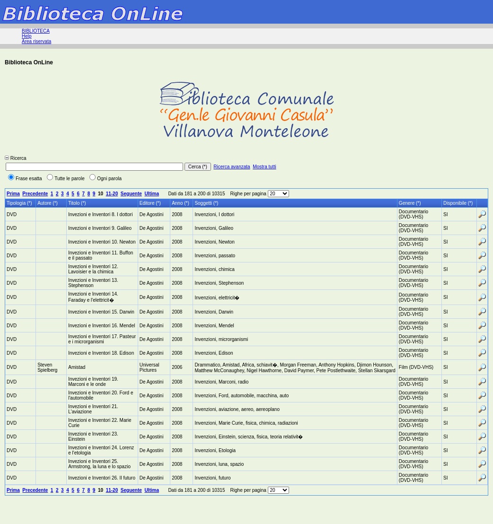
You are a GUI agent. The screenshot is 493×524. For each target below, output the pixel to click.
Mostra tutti (264, 166)
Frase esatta (25, 178)
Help (27, 36)
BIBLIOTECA (36, 31)
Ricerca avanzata (231, 166)
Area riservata (36, 41)
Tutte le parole (66, 178)
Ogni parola (105, 178)
